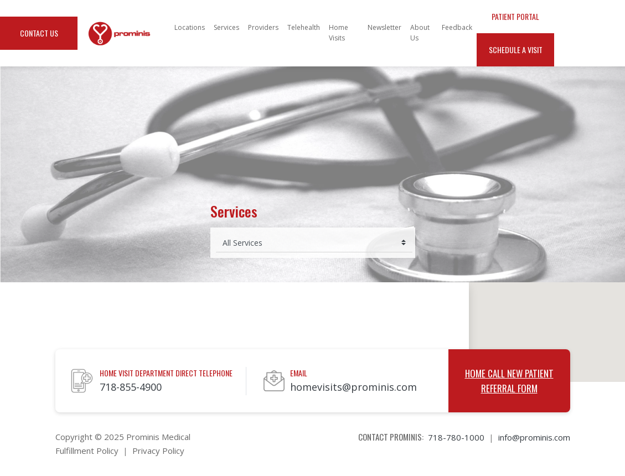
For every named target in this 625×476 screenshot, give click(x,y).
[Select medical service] (314, 242)
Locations (189, 27)
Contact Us (39, 33)
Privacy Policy (158, 450)
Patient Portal (515, 16)
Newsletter (384, 27)
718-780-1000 (456, 437)
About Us (420, 33)
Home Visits (338, 33)
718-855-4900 (131, 387)
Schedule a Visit (516, 49)
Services (226, 27)
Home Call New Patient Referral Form (509, 380)
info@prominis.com (534, 437)
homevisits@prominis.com (353, 387)
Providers (263, 27)
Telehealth (303, 27)
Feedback (457, 27)
